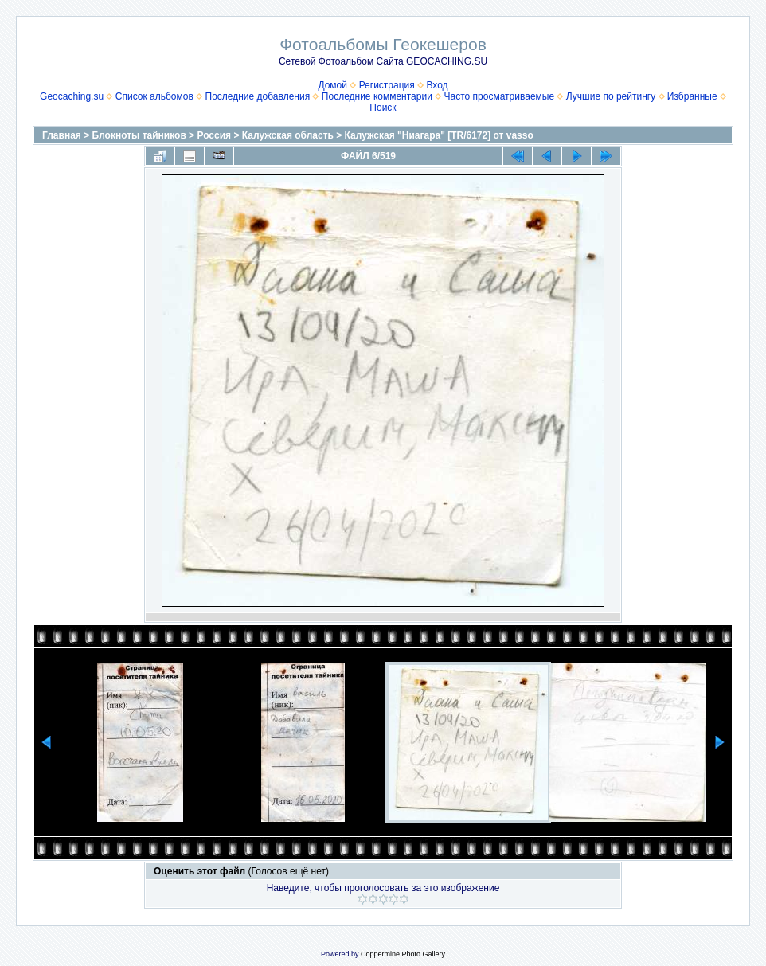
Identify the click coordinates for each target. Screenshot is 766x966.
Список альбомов (154, 96)
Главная (61, 135)
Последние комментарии (377, 96)
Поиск (382, 107)
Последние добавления (258, 96)
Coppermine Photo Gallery (403, 954)
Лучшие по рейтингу (610, 96)
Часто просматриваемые (499, 96)
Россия (214, 135)
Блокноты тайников (139, 135)
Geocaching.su (72, 96)
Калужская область (288, 135)
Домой (332, 85)
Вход (436, 85)
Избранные (692, 96)
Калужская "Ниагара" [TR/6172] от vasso (439, 135)
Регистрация (387, 85)
